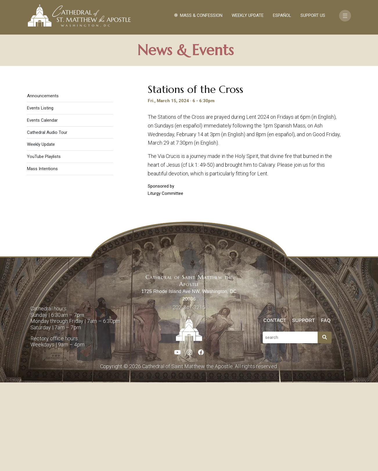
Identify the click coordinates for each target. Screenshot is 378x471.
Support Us (312, 15)
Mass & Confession (201, 15)
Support (303, 409)
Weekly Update (248, 15)
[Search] (325, 426)
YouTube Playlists (44, 245)
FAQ (326, 409)
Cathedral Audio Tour (47, 221)
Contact (274, 409)
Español (282, 15)
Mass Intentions (42, 257)
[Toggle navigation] (345, 15)
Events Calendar (42, 208)
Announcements (43, 184)
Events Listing (40, 196)
